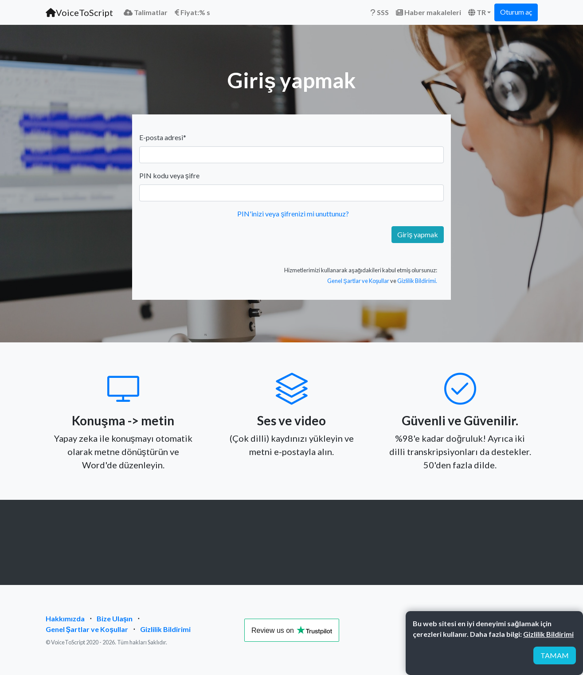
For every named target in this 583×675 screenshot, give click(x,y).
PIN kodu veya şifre (169, 175)
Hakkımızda (65, 618)
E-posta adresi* (162, 137)
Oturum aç (516, 12)
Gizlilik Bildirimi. (417, 280)
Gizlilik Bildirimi (165, 629)
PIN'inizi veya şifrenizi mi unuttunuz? (293, 213)
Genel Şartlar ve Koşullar (358, 280)
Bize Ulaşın (115, 618)
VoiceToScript (79, 12)
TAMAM (554, 655)
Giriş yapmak (417, 234)
